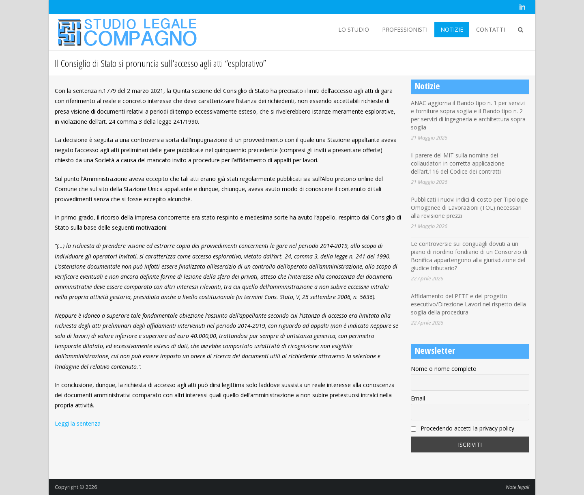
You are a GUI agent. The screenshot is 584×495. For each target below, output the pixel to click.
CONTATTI (490, 29)
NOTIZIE (451, 29)
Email (418, 398)
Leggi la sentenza (78, 423)
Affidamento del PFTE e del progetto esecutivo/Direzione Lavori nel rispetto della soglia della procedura (468, 304)
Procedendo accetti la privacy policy (462, 428)
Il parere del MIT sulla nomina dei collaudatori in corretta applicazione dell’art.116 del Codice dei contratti (458, 163)
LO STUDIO (353, 29)
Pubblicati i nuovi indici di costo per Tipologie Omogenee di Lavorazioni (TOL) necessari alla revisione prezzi (469, 208)
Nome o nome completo (444, 368)
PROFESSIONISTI (404, 29)
